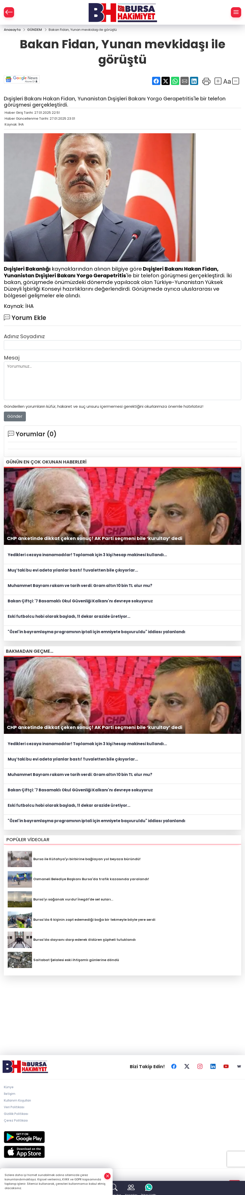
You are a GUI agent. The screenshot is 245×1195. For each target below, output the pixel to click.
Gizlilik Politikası (16, 1114)
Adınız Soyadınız (24, 336)
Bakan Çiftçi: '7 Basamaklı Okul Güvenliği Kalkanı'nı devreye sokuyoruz (80, 601)
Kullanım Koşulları (17, 1100)
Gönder (15, 416)
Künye (9, 1087)
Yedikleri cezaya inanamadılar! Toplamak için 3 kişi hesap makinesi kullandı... (87, 554)
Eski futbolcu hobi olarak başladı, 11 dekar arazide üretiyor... (69, 616)
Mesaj (11, 357)
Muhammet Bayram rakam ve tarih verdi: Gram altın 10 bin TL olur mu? (80, 585)
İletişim (9, 1094)
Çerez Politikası (16, 1120)
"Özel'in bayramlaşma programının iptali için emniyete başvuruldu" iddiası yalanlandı (96, 631)
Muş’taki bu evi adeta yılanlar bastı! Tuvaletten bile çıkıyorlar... (73, 570)
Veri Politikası (14, 1107)
